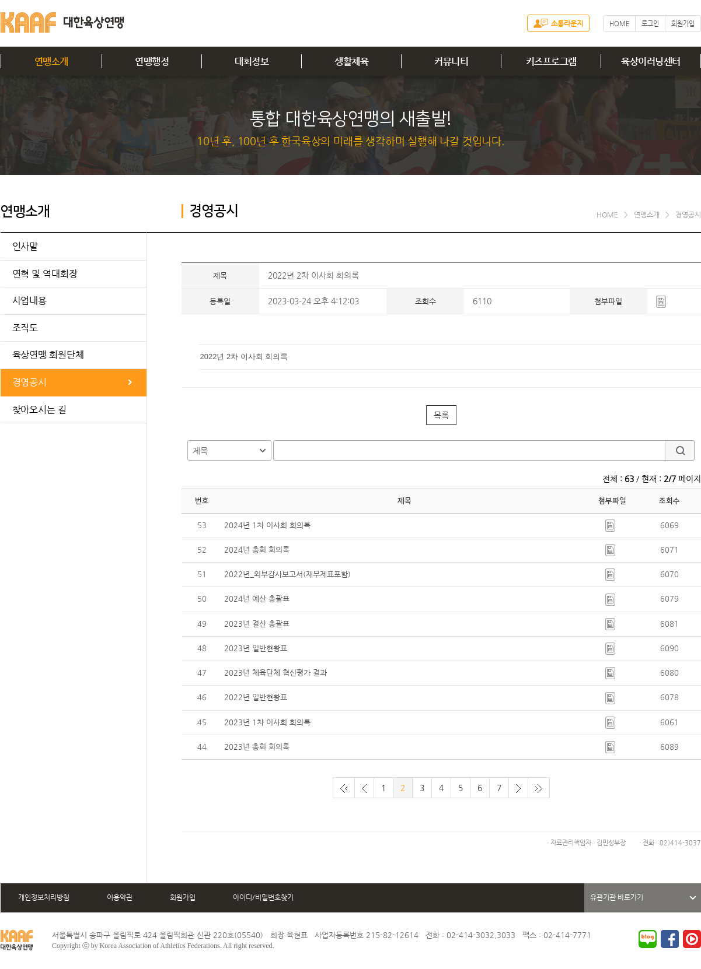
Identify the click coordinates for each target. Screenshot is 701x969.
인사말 (25, 246)
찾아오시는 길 (39, 409)
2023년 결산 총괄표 (257, 623)
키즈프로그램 (551, 61)
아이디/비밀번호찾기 (263, 897)
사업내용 (29, 300)
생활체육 (351, 61)
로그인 (650, 23)
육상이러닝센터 (651, 61)
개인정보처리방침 (43, 897)
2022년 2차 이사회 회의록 (244, 356)
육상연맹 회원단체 (48, 354)
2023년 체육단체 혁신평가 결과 (275, 672)
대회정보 (251, 61)
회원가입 (683, 23)
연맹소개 (51, 61)
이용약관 (119, 897)
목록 (441, 415)
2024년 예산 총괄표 (257, 598)
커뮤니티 (451, 61)
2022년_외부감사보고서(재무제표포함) (287, 574)
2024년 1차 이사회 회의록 (267, 525)
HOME (619, 23)
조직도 (25, 327)
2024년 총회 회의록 (257, 549)
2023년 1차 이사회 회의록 (267, 722)
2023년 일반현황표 (255, 648)
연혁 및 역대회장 (45, 273)
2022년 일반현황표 (255, 697)
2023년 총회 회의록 (257, 746)
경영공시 (29, 382)
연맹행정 (152, 61)
